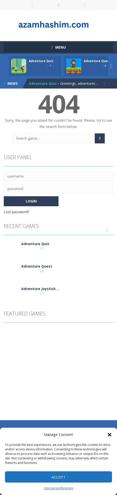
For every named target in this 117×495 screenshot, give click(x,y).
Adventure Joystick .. (40, 288)
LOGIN (32, 5)
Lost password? (16, 211)
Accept (59, 477)
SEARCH (58, 5)
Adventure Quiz (41, 61)
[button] (109, 434)
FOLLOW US (84, 5)
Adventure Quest (97, 61)
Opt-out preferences (58, 488)
